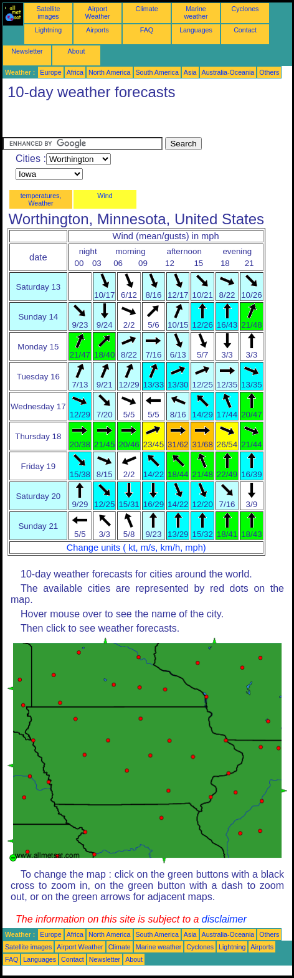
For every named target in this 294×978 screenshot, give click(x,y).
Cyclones (245, 8)
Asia (190, 72)
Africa (75, 72)
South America (157, 72)
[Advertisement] (102, 121)
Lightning (48, 30)
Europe (50, 72)
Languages (195, 30)
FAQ (146, 30)
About (76, 51)
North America (109, 72)
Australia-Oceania (228, 72)
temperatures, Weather (41, 199)
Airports (97, 30)
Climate (146, 8)
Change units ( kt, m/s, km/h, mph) (136, 548)
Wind (104, 195)
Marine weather (196, 12)
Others (269, 72)
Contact (245, 30)
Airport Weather (97, 12)
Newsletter (26, 51)
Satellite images (48, 12)
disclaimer (224, 919)
